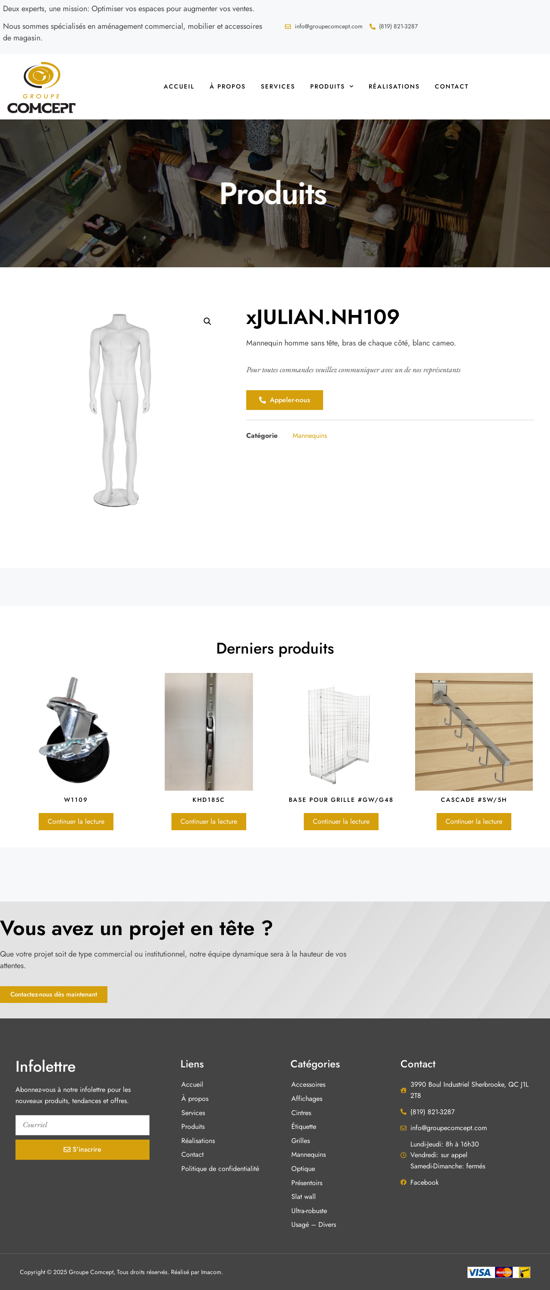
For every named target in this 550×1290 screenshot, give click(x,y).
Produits (332, 86)
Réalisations (394, 86)
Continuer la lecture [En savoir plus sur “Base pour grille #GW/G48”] (341, 821)
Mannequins (310, 435)
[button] (207, 321)
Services (278, 86)
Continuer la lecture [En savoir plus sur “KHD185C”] (208, 821)
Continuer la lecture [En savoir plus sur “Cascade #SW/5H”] (474, 821)
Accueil (179, 86)
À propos (228, 86)
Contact (452, 86)
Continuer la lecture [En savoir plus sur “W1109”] (76, 821)
